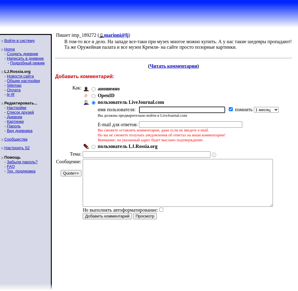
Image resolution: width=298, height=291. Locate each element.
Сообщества (16, 139)
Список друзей (20, 112)
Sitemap (14, 85)
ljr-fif (10, 94)
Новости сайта (20, 76)
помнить (244, 109)
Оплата (14, 90)
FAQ (11, 166)
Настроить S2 (17, 148)
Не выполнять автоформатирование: (120, 219)
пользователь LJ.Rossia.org (127, 146)
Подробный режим (27, 63)
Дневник (14, 117)
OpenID (106, 95)
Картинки (15, 121)
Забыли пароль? (22, 162)
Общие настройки (23, 80)
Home (9, 49)
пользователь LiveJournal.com (131, 102)
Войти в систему (19, 40)
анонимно (109, 88)
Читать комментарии (176, 66)
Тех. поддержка (21, 171)
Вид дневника (19, 130)
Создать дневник (22, 53)
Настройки (16, 107)
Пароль (14, 126)
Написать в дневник (25, 58)
